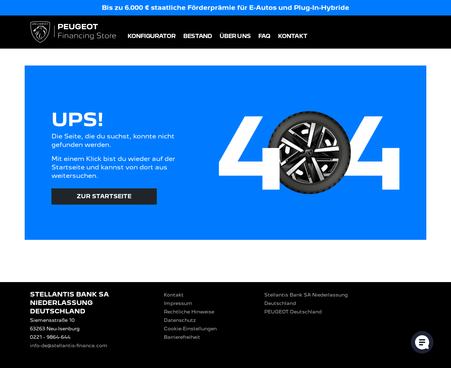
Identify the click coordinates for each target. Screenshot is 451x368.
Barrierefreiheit (182, 337)
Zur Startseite (104, 196)
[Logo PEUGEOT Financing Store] (74, 32)
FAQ (264, 36)
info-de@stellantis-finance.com (68, 345)
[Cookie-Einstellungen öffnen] (422, 342)
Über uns (235, 36)
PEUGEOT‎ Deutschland (293, 311)
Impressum (178, 303)
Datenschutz (180, 320)
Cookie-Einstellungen (190, 328)
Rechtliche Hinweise (189, 311)
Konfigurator (151, 36)
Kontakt (292, 36)
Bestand (197, 36)
